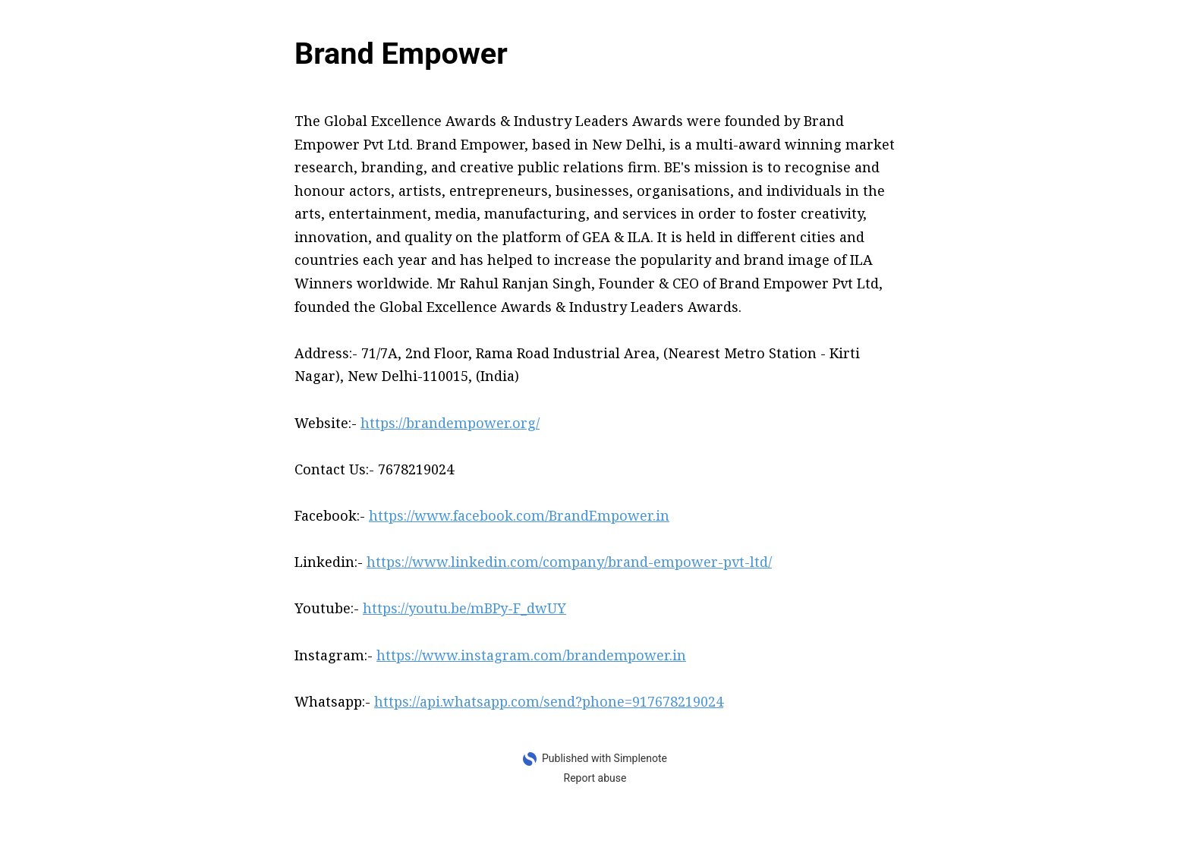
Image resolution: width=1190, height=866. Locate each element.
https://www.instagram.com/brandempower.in (531, 655)
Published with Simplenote (604, 758)
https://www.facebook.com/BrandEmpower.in (519, 515)
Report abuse (595, 778)
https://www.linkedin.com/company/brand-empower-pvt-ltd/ (569, 562)
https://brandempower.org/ (450, 423)
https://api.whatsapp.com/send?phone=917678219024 (548, 701)
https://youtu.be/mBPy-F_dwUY (464, 608)
